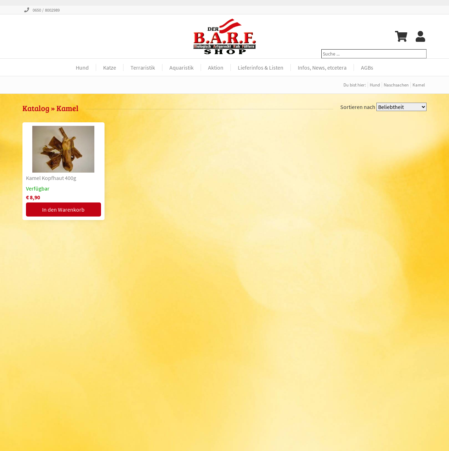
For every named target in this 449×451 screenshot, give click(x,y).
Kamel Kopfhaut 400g (51, 177)
